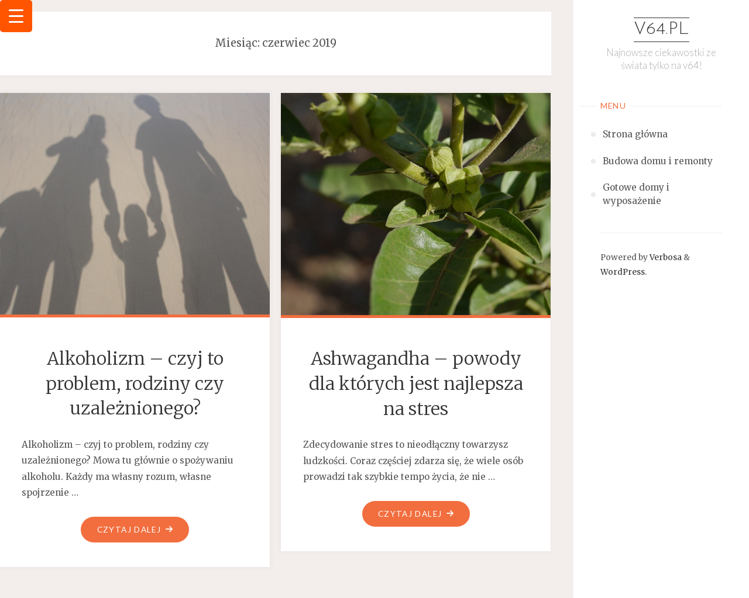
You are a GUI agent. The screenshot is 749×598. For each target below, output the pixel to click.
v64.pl (661, 29)
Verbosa (665, 257)
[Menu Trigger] (16, 16)
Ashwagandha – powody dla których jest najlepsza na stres (416, 383)
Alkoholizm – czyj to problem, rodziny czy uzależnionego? (135, 383)
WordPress (622, 272)
